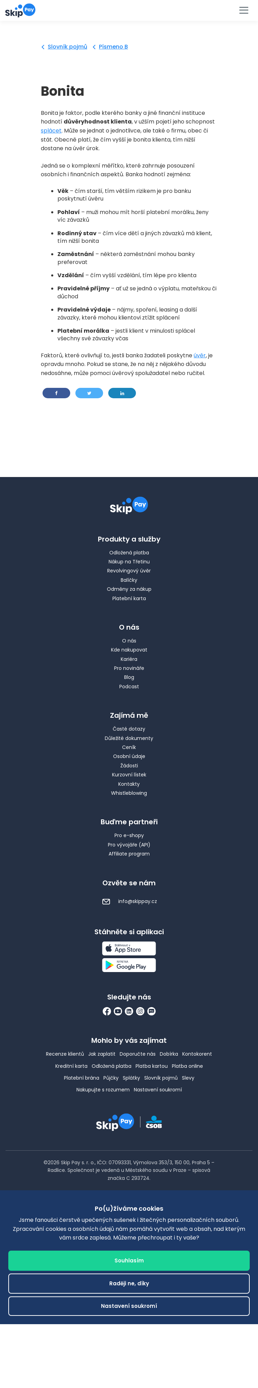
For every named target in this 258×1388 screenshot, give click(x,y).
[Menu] (243, 10)
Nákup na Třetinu (129, 561)
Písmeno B (113, 47)
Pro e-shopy (129, 835)
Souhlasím (129, 1260)
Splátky (131, 1077)
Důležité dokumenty (129, 738)
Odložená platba (129, 552)
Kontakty (129, 784)
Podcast (129, 686)
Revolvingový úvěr (129, 570)
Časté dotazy (129, 728)
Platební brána (81, 1077)
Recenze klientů (65, 1053)
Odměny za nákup (129, 589)
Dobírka (169, 1053)
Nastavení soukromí (158, 1089)
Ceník (129, 747)
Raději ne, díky (129, 1283)
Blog (129, 677)
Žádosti (129, 765)
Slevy (188, 1077)
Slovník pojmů (67, 47)
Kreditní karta (71, 1066)
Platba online (187, 1066)
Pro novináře (129, 668)
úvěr (200, 355)
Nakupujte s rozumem (103, 1089)
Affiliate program (129, 853)
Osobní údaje (129, 756)
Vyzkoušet (129, 10)
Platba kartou (152, 1066)
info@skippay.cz (129, 901)
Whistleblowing (129, 793)
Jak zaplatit (102, 1053)
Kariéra (129, 659)
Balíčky (129, 580)
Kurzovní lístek (129, 774)
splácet (51, 131)
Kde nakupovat (129, 649)
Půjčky (111, 1077)
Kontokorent (197, 1053)
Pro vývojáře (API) (129, 844)
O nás (129, 640)
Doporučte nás (138, 1053)
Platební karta (129, 598)
